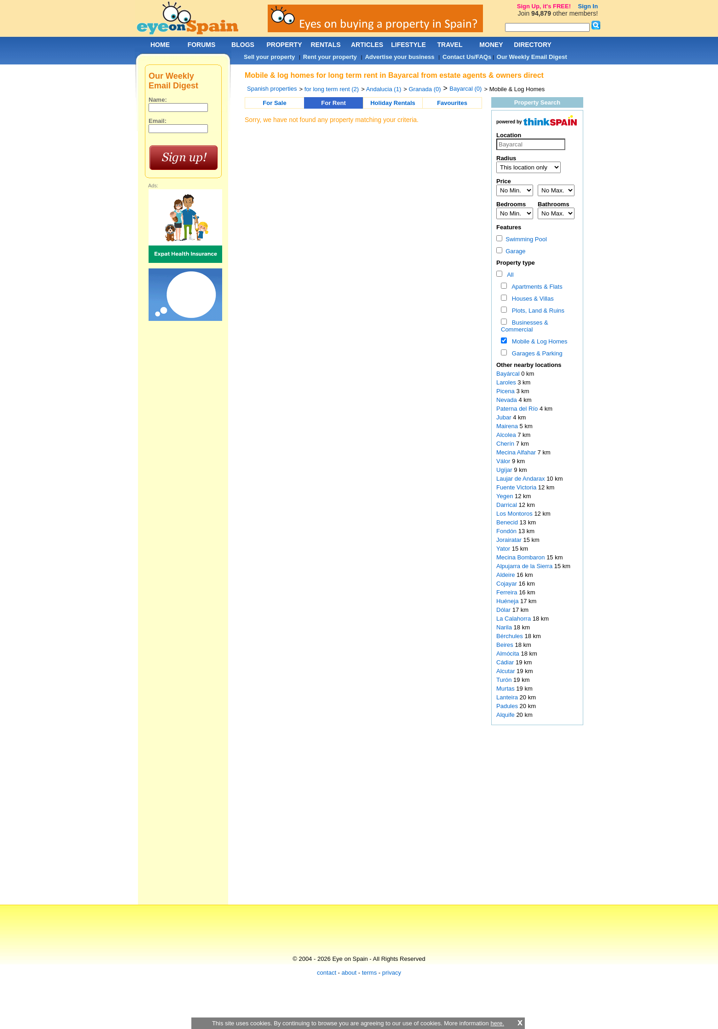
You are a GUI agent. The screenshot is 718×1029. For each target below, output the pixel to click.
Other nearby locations (529, 364)
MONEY (491, 44)
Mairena (508, 426)
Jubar (504, 417)
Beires (505, 644)
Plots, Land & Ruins (536, 310)
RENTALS (325, 44)
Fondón (507, 531)
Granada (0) (424, 89)
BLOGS (242, 44)
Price (503, 181)
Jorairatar (509, 539)
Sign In (588, 6)
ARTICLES (367, 44)
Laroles (506, 382)
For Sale (274, 102)
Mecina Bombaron (521, 557)
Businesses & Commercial (524, 326)
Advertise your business (399, 56)
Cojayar (507, 583)
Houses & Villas (531, 298)
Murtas (506, 688)
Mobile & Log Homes (538, 341)
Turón (504, 679)
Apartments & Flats (536, 286)
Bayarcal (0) (465, 88)
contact (326, 972)
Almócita (508, 653)
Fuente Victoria (517, 487)
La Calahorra (514, 618)
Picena (506, 391)
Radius (506, 158)
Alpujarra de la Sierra (525, 566)
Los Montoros (515, 513)
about (349, 972)
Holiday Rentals (392, 102)
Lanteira (508, 697)
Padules (508, 706)
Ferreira (507, 592)
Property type (515, 262)
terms (369, 972)
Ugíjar (505, 469)
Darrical (507, 504)
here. (497, 1023)
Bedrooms (511, 204)
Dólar (504, 609)
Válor (504, 461)
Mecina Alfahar (517, 452)
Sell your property (269, 56)
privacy (391, 972)
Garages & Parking (536, 353)
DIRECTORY (532, 44)
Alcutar (506, 671)
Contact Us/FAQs (466, 56)
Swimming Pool (521, 239)
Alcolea (506, 434)
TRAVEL (450, 44)
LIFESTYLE (408, 44)
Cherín (506, 443)
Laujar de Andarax (521, 478)
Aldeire (506, 574)
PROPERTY (284, 44)
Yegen (505, 496)
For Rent (333, 102)
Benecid (508, 522)
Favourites (452, 102)
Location (508, 135)
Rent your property (330, 56)
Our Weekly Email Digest (532, 56)
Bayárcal (508, 373)
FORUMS (202, 44)
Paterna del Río (518, 408)
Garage (511, 251)
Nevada (507, 399)
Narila (505, 627)
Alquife (506, 714)
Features (508, 227)
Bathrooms (553, 204)
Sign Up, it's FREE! (544, 6)
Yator (504, 548)
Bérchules (510, 636)
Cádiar (506, 662)
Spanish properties (272, 88)
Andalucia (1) (384, 89)
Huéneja (508, 601)
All (509, 274)
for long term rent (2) (331, 89)
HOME (160, 44)
